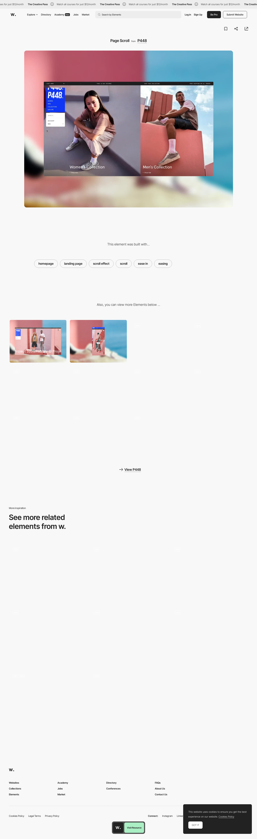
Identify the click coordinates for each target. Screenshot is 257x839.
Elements (14, 794)
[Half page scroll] (209, 636)
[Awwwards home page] (118, 827)
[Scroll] (47, 573)
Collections (15, 788)
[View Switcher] (158, 387)
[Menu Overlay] (38, 387)
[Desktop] (38, 341)
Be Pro (214, 14)
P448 (142, 40)
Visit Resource (134, 827)
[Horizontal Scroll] (128, 636)
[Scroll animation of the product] (209, 573)
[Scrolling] (128, 699)
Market (85, 14)
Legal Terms (34, 815)
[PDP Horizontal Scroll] (98, 387)
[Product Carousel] (219, 341)
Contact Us (161, 794)
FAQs (158, 782)
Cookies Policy (16, 815)
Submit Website (235, 14)
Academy (62, 14)
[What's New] (158, 341)
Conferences (113, 788)
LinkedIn (181, 815)
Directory (46, 14)
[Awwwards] (13, 14)
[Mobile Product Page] (158, 433)
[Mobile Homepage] (98, 433)
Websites (14, 782)
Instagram (167, 815)
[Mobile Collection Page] (38, 433)
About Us (160, 788)
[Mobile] (98, 341)
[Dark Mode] (219, 387)
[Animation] (128, 573)
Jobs (75, 14)
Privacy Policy (52, 815)
